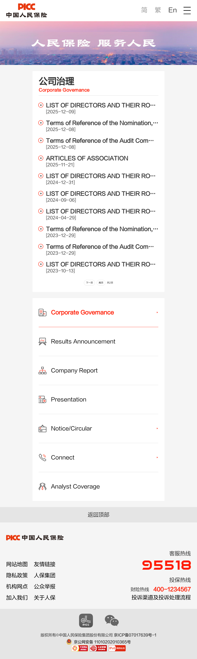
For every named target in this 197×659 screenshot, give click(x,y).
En (172, 10)
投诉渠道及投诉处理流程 (161, 597)
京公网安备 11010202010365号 (102, 642)
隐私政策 (17, 575)
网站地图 (17, 564)
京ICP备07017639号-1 (135, 635)
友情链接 (44, 564)
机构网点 (17, 587)
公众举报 (44, 587)
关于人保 (44, 598)
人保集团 (44, 575)
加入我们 (17, 598)
